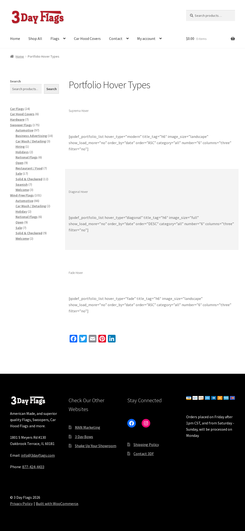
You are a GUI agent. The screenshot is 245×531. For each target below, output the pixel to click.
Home (15, 38)
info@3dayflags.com (38, 455)
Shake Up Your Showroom (95, 445)
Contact (115, 38)
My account (146, 38)
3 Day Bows (84, 436)
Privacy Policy (21, 503)
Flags (54, 38)
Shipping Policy (146, 444)
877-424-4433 (33, 466)
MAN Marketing (87, 427)
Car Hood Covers (87, 38)
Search (15, 81)
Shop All (35, 38)
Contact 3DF (144, 453)
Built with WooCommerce (57, 503)
